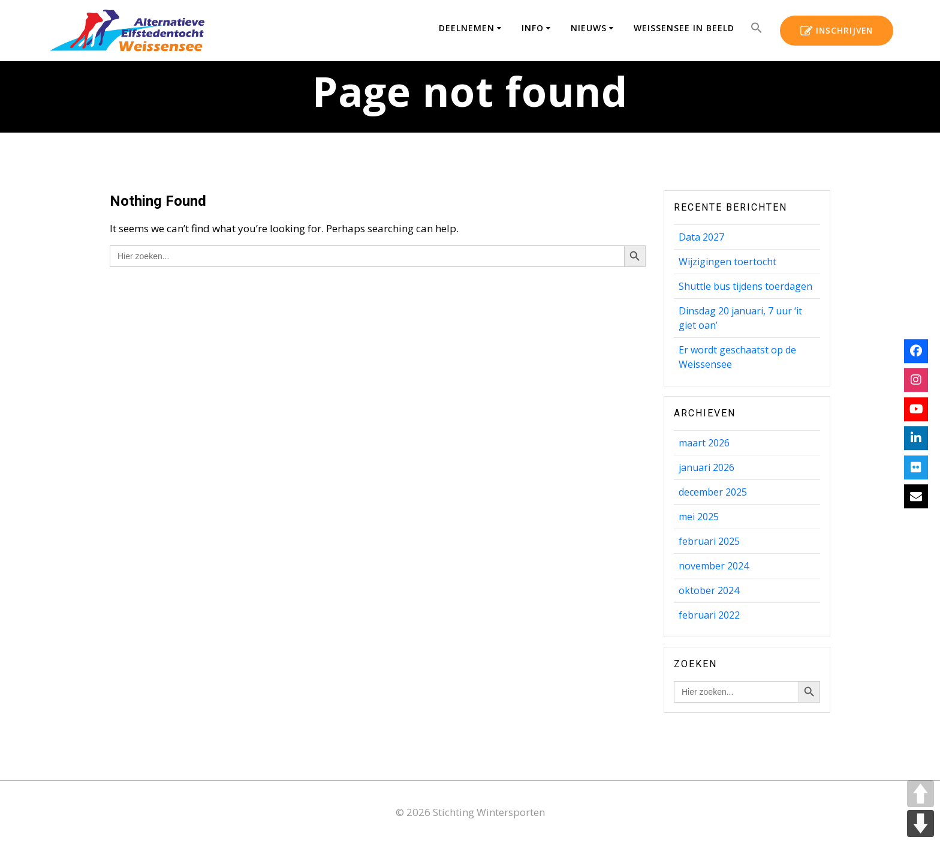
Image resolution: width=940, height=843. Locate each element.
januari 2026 (706, 467)
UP (920, 793)
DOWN (920, 823)
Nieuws (589, 28)
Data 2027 (701, 237)
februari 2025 (709, 541)
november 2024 (714, 565)
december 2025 (713, 492)
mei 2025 (699, 516)
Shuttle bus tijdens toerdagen (745, 286)
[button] (757, 30)
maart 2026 (704, 442)
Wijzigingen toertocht (727, 261)
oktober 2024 (709, 590)
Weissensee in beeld (684, 28)
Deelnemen (467, 28)
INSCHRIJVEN (836, 31)
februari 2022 (709, 615)
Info (533, 28)
